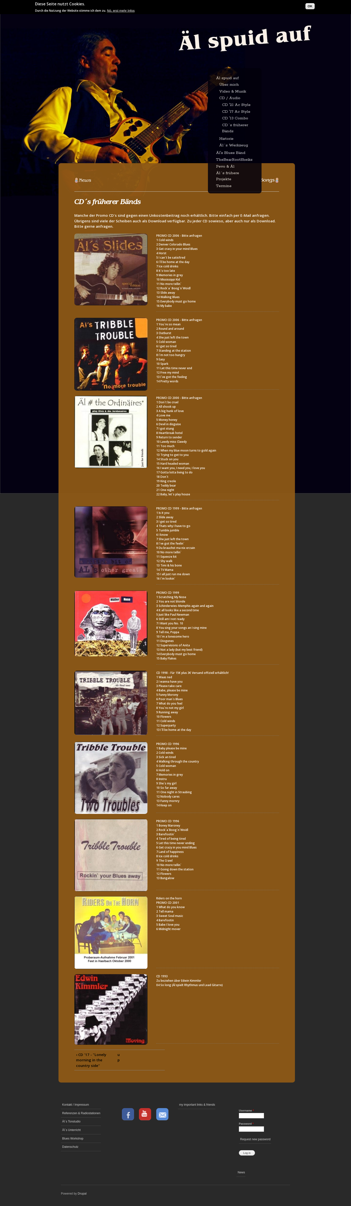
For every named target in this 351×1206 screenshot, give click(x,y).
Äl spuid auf (227, 78)
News (241, 1172)
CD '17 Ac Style (236, 111)
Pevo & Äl (225, 166)
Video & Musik (232, 91)
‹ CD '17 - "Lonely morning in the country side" (91, 1060)
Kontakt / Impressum (75, 1104)
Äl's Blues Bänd (230, 152)
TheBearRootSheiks (234, 159)
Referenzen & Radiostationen (81, 1113)
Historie (226, 138)
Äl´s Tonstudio (71, 1121)
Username (246, 1110)
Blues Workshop (72, 1138)
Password (246, 1123)
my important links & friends (197, 1104)
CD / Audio (229, 98)
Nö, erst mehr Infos (121, 9)
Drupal (82, 1193)
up (118, 1057)
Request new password (255, 1139)
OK (310, 5)
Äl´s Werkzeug (233, 145)
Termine (224, 185)
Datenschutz (70, 1147)
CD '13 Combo (235, 118)
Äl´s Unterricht (71, 1130)
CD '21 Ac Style (236, 104)
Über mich (229, 84)
